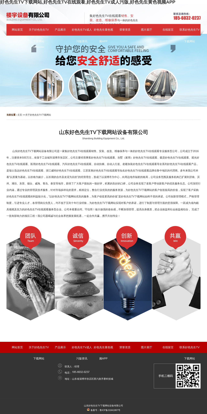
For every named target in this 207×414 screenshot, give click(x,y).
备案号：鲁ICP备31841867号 (103, 410)
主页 (19, 114)
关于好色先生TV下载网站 (38, 114)
